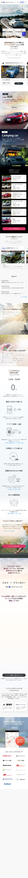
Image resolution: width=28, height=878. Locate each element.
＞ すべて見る (23, 297)
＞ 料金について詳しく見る (14, 489)
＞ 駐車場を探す (14, 728)
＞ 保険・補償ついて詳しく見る (14, 513)
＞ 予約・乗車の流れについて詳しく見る (14, 443)
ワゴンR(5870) (6, 80)
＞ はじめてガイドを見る (8, 531)
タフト (4, 265)
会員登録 (22, 2)
